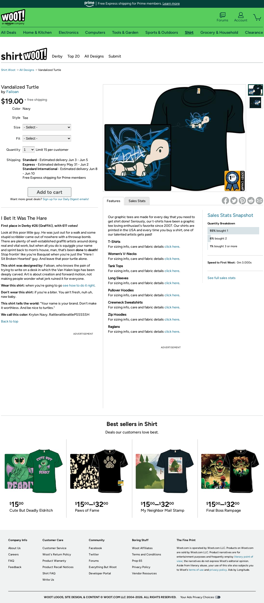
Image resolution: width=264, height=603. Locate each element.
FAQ (11, 560)
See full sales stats (221, 278)
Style (16, 118)
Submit (114, 56)
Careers (13, 554)
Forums (222, 17)
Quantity (13, 150)
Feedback (14, 567)
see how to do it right (79, 285)
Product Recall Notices (58, 567)
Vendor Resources (144, 573)
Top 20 (73, 56)
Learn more (171, 3)
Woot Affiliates (142, 548)
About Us (14, 548)
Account (240, 17)
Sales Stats (137, 201)
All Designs (94, 56)
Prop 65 (137, 560)
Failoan (12, 91)
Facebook (95, 548)
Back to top (9, 321)
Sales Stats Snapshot (230, 215)
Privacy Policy (141, 567)
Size (17, 127)
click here (172, 247)
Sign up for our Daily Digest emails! (66, 199)
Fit (18, 138)
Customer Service (54, 548)
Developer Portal (100, 573)
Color (16, 109)
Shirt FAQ (48, 573)
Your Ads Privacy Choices (197, 597)
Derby (57, 56)
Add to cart (49, 192)
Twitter (94, 554)
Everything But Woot (103, 567)
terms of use (196, 569)
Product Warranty (54, 560)
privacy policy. (218, 569)
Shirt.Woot (24, 54)
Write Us (48, 579)
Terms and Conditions (146, 554)
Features (113, 201)
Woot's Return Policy (56, 554)
